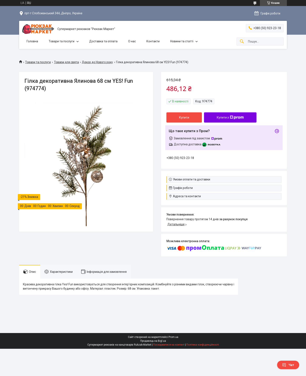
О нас (132, 41)
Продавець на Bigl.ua (153, 340)
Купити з (230, 117)
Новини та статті (181, 41)
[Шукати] (242, 41)
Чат (288, 365)
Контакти (153, 41)
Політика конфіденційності (202, 344)
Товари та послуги (61, 41)
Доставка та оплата (103, 41)
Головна (32, 41)
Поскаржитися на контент (168, 344)
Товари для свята (66, 62)
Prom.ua (173, 337)
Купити (184, 117)
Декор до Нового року (97, 62)
